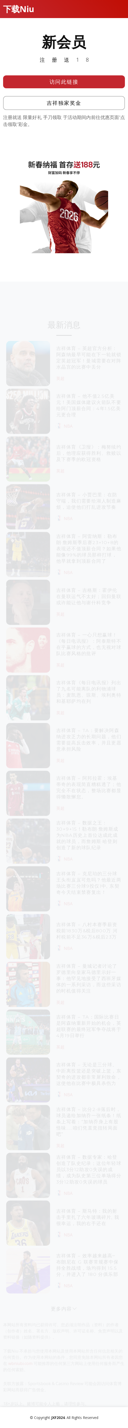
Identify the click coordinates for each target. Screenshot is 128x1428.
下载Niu (18, 8)
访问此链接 (64, 81)
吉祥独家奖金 (64, 102)
